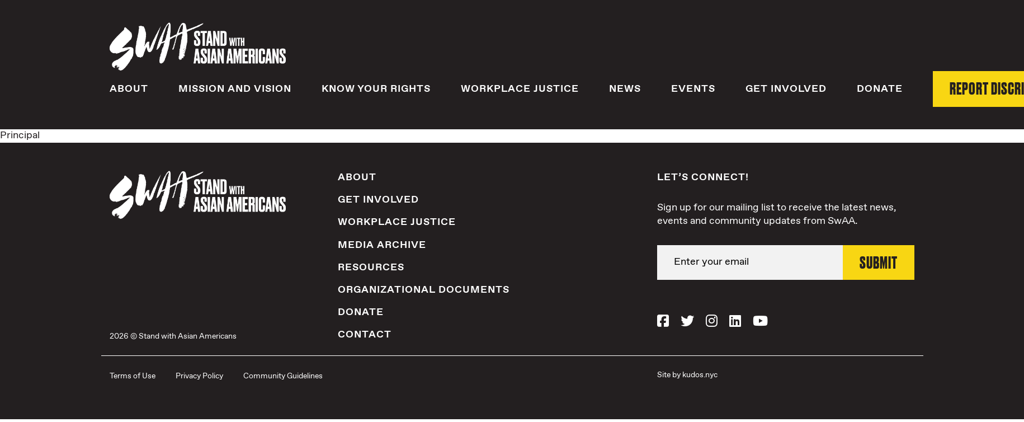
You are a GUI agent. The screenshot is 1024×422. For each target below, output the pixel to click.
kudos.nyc (700, 375)
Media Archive (382, 245)
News (625, 89)
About (129, 89)
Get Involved (786, 89)
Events (693, 89)
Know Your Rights (376, 89)
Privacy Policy (199, 376)
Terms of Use (132, 376)
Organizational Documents (423, 290)
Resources (371, 267)
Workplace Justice (520, 89)
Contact (364, 334)
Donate (880, 89)
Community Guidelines (283, 376)
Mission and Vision (234, 89)
